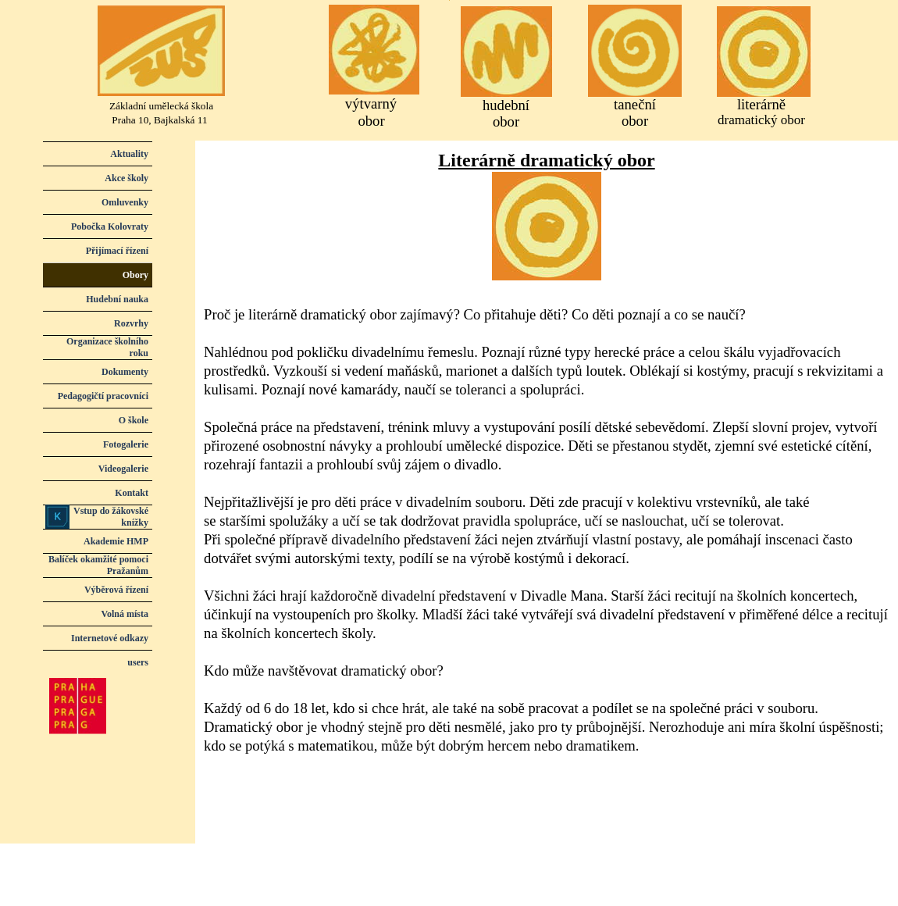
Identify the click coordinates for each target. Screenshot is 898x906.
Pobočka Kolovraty (109, 226)
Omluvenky (125, 202)
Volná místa (124, 613)
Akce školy (126, 178)
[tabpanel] (546, 452)
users (137, 662)
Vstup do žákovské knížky (110, 516)
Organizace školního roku (107, 347)
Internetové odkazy (109, 638)
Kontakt (131, 492)
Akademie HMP (116, 541)
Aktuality (129, 153)
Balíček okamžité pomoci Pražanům (98, 565)
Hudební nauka (117, 299)
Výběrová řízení (116, 589)
